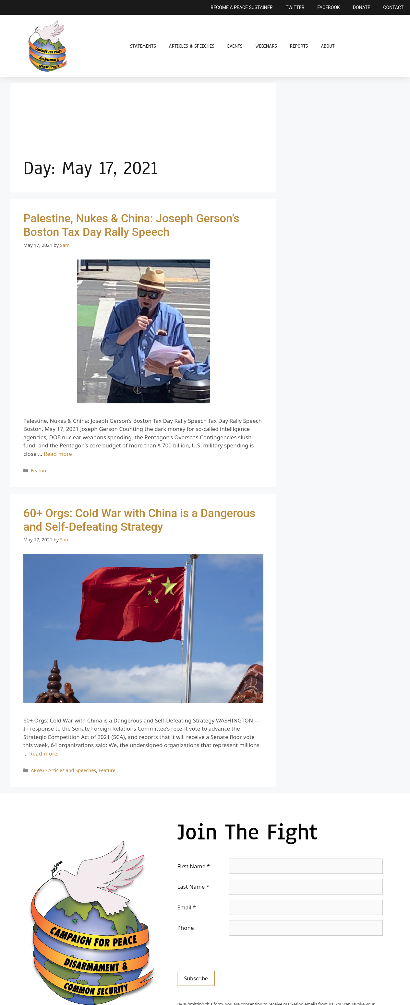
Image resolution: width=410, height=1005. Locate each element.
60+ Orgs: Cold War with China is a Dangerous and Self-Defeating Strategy (139, 520)
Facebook (328, 7)
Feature (39, 471)
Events (235, 46)
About (327, 46)
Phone (185, 927)
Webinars (266, 46)
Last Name (193, 886)
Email (186, 907)
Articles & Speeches (191, 46)
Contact (393, 7)
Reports (299, 46)
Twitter (294, 7)
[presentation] (226, 953)
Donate (361, 7)
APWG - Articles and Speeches (63, 770)
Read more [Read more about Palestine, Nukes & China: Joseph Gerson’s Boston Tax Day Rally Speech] (58, 453)
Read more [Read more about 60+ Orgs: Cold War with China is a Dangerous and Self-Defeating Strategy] (43, 753)
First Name (193, 866)
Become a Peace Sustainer (241, 7)
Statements (143, 46)
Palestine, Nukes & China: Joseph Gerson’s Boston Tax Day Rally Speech (131, 225)
